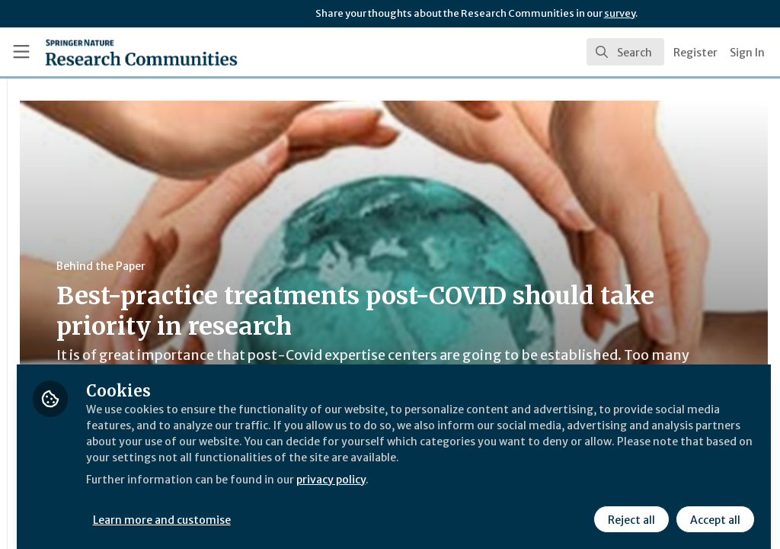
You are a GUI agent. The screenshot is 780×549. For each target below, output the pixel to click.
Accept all (713, 508)
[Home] (115, 51)
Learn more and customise (351, 508)
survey (619, 13)
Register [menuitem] (695, 52)
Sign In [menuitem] (747, 52)
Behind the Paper (288, 266)
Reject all (629, 508)
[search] (625, 52)
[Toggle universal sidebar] (21, 51)
